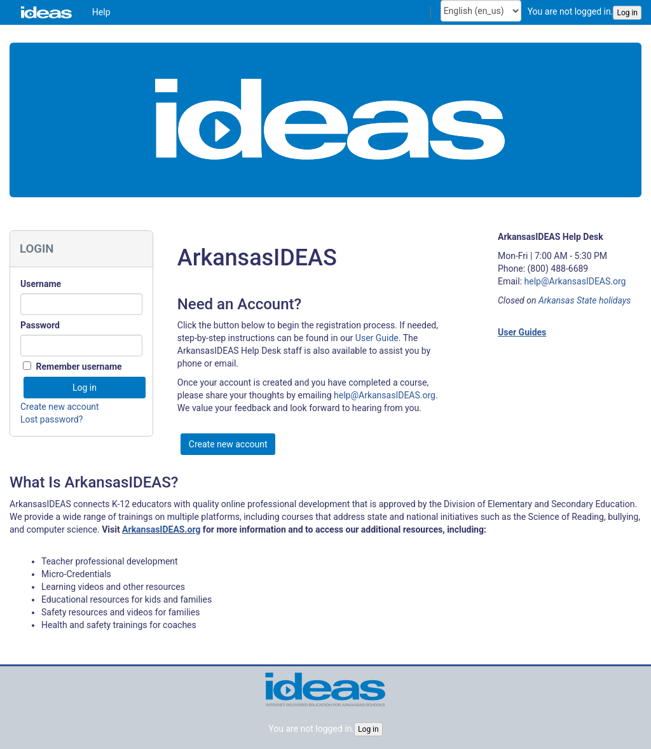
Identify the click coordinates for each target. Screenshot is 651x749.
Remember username (78, 366)
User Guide (377, 338)
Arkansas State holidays (584, 300)
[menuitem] (101, 12)
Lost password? (51, 419)
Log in (627, 12)
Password (40, 325)
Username (40, 284)
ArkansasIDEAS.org (161, 529)
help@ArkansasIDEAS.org (384, 395)
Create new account (59, 407)
